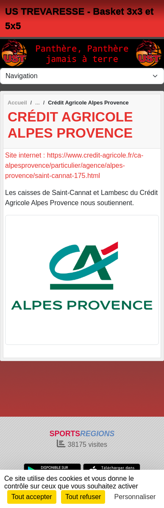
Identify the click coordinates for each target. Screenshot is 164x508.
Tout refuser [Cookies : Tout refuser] (83, 496)
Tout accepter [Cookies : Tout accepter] (31, 496)
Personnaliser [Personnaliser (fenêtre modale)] (135, 496)
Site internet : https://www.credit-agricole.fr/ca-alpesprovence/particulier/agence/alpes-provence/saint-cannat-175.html (74, 165)
